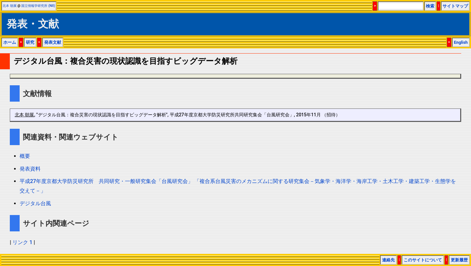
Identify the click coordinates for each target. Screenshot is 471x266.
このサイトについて (423, 260)
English (461, 42)
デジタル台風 (35, 203)
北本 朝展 (10, 6)
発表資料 (30, 169)
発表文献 (52, 42)
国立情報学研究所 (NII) (38, 6)
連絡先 (388, 260)
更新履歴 (459, 260)
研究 (30, 42)
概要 (25, 156)
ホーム (9, 42)
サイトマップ (455, 6)
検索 (430, 6)
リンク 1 (22, 242)
